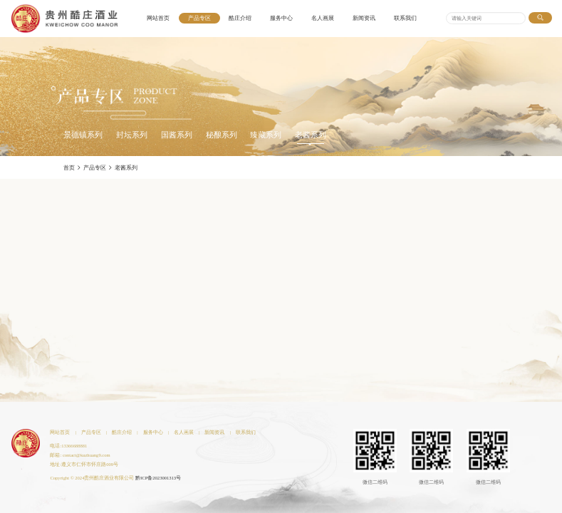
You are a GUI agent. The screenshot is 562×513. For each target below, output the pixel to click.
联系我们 (405, 18)
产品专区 (199, 18)
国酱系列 (176, 135)
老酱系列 (310, 135)
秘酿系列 (221, 135)
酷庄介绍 (240, 18)
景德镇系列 (83, 135)
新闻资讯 (364, 18)
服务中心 (281, 18)
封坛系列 (131, 135)
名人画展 (322, 18)
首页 (69, 168)
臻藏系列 (265, 135)
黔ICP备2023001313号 (158, 477)
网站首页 (158, 18)
